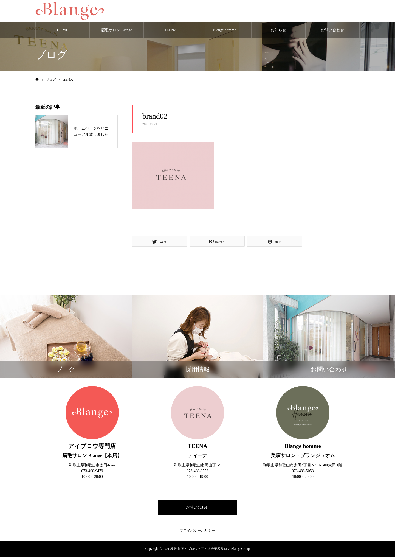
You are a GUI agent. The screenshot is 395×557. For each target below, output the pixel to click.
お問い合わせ (332, 30)
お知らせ (278, 30)
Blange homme (224, 30)
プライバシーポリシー (197, 530)
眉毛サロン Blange (116, 30)
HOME (62, 30)
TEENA (170, 30)
